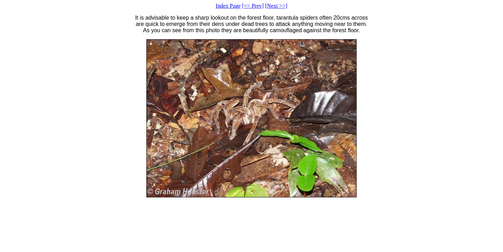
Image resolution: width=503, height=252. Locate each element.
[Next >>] (276, 6)
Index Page (228, 6)
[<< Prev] (253, 6)
